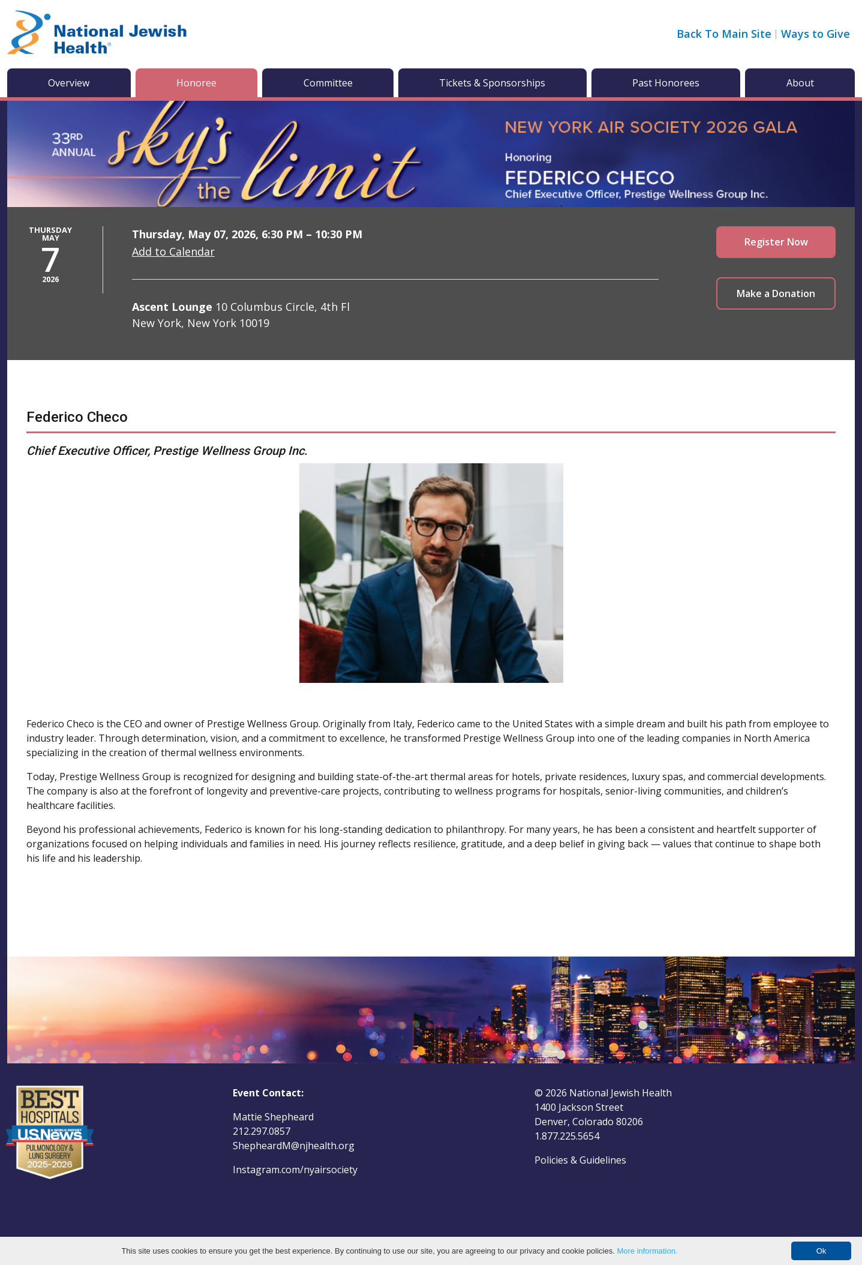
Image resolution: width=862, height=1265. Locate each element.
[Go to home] (97, 34)
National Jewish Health (620, 1092)
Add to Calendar (173, 251)
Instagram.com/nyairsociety (295, 1169)
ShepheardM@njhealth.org (294, 1145)
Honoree (196, 82)
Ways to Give (815, 33)
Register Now (776, 241)
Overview (68, 82)
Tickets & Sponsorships (492, 82)
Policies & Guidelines (580, 1160)
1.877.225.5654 (566, 1136)
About (800, 82)
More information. (647, 1250)
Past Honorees (665, 82)
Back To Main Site (724, 33)
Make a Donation (776, 293)
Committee (328, 82)
